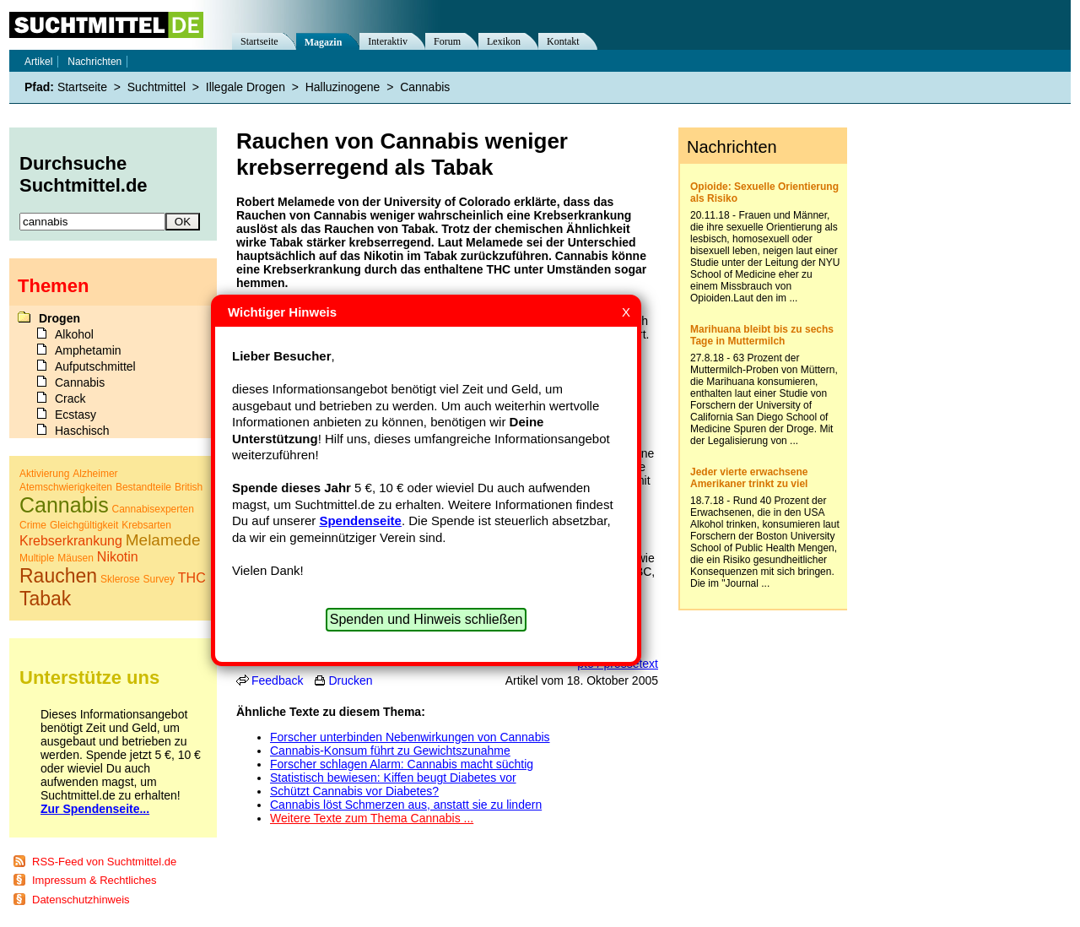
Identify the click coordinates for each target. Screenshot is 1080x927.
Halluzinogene (343, 87)
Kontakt (563, 41)
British (188, 487)
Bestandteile (143, 487)
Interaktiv (388, 41)
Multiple (36, 558)
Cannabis (425, 87)
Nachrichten (95, 62)
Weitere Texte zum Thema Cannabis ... (371, 818)
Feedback (277, 680)
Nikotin (117, 557)
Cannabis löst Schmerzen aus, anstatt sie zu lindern (406, 804)
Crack (70, 398)
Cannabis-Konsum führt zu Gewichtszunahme (390, 750)
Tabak (45, 599)
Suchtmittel (156, 87)
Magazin (324, 42)
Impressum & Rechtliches (94, 880)
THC (192, 578)
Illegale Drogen (245, 87)
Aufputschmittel (95, 366)
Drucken (350, 680)
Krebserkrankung (70, 541)
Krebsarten (146, 525)
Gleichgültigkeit (84, 525)
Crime (32, 525)
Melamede (163, 540)
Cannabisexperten (153, 509)
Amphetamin (88, 350)
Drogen (59, 318)
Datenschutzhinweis (81, 899)
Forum (447, 41)
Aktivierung (44, 474)
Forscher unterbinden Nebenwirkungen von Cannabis (410, 737)
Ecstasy (75, 414)
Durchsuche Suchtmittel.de (83, 174)
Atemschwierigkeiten (65, 487)
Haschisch (82, 430)
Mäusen (75, 558)
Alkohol (74, 334)
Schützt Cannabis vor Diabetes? (354, 791)
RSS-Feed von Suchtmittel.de (104, 861)
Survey (159, 579)
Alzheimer (95, 474)
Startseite (259, 41)
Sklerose (120, 579)
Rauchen (58, 576)
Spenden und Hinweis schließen (426, 619)
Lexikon (504, 41)
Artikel (38, 62)
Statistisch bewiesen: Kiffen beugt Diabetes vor (393, 777)
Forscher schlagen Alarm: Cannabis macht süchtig (401, 764)
